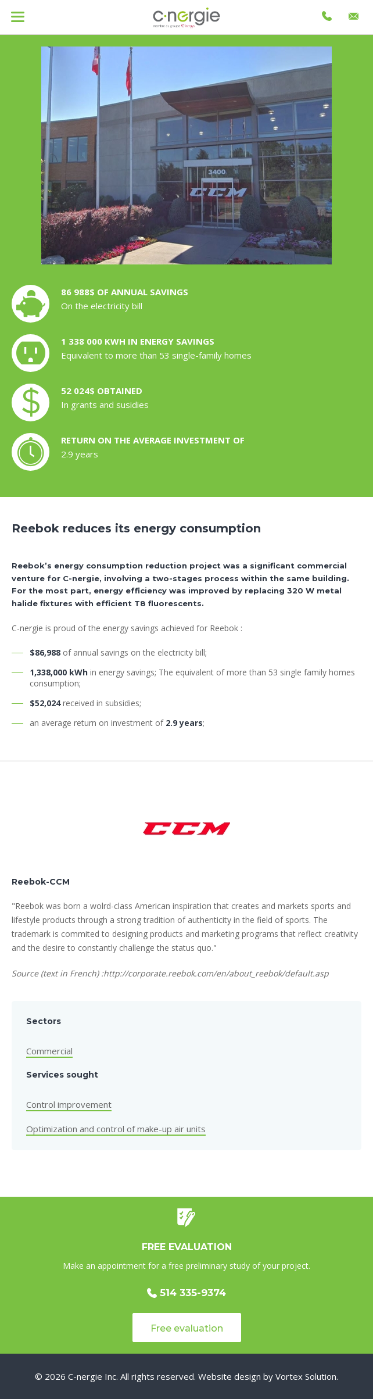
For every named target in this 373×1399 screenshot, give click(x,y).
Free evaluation (186, 1328)
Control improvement (69, 1104)
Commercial (49, 1051)
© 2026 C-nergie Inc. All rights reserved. (115, 1376)
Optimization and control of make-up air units (116, 1129)
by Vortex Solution (299, 1376)
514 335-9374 (186, 1292)
